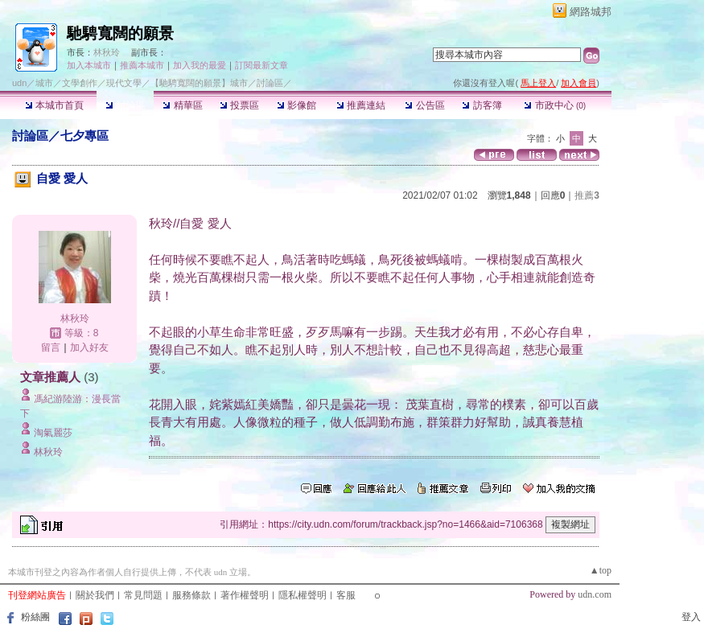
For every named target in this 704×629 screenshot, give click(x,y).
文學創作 (79, 83)
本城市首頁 (54, 105)
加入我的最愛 (199, 65)
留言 (50, 347)
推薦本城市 (142, 65)
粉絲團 (35, 617)
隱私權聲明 (302, 595)
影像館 (296, 105)
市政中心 (555, 105)
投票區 (239, 105)
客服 (346, 595)
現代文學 (124, 83)
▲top (600, 570)
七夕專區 (84, 135)
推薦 (586, 195)
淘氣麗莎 (53, 432)
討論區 (125, 105)
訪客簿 (481, 105)
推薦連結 (360, 105)
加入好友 (89, 347)
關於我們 (95, 595)
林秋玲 (106, 52)
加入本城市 (89, 65)
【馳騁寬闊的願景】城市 (199, 83)
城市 (44, 83)
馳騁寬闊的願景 (120, 33)
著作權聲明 (244, 595)
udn (19, 83)
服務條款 (191, 595)
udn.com (594, 594)
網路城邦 (590, 12)
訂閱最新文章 (261, 65)
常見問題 (143, 595)
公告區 (424, 105)
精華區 (182, 105)
